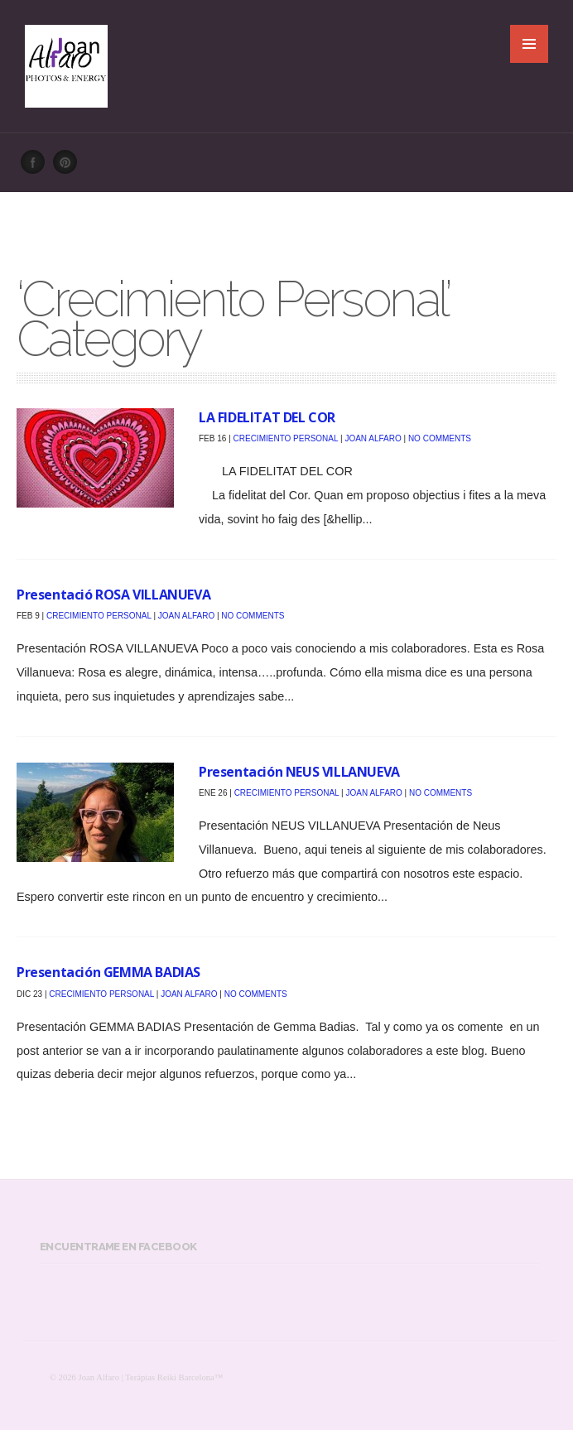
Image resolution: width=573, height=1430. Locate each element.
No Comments (439, 438)
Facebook (37, 166)
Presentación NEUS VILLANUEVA (299, 772)
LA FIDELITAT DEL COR (267, 417)
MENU (529, 44)
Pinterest (69, 166)
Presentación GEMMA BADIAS (108, 972)
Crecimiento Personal (286, 438)
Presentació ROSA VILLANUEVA (113, 594)
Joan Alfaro (372, 438)
